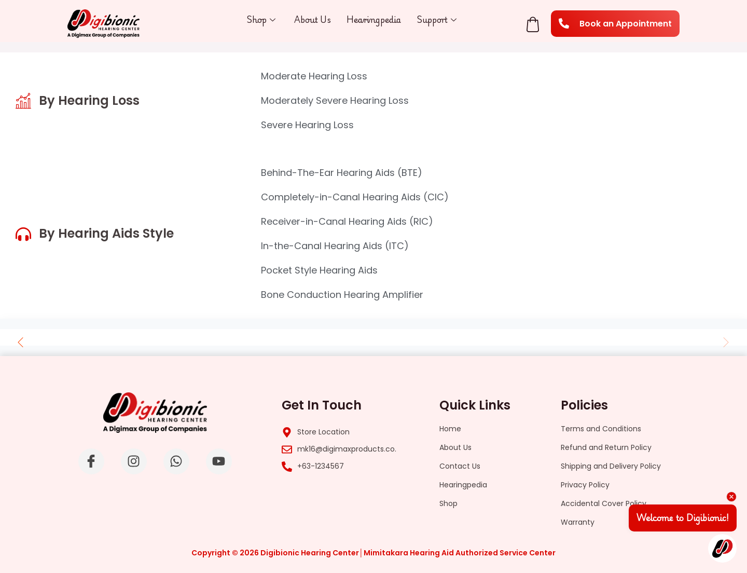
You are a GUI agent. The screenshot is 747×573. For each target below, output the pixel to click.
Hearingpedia (374, 19)
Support (438, 19)
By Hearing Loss (89, 100)
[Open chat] (722, 548)
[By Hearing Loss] (23, 100)
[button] (21, 342)
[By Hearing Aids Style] (23, 234)
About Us (312, 19)
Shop (260, 19)
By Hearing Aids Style (106, 233)
